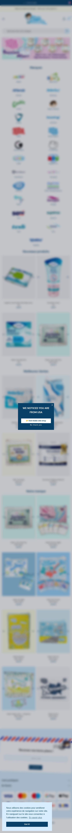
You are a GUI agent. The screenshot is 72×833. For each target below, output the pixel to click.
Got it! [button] (27, 824)
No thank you (36, 425)
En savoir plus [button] (35, 817)
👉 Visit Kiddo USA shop (36, 421)
